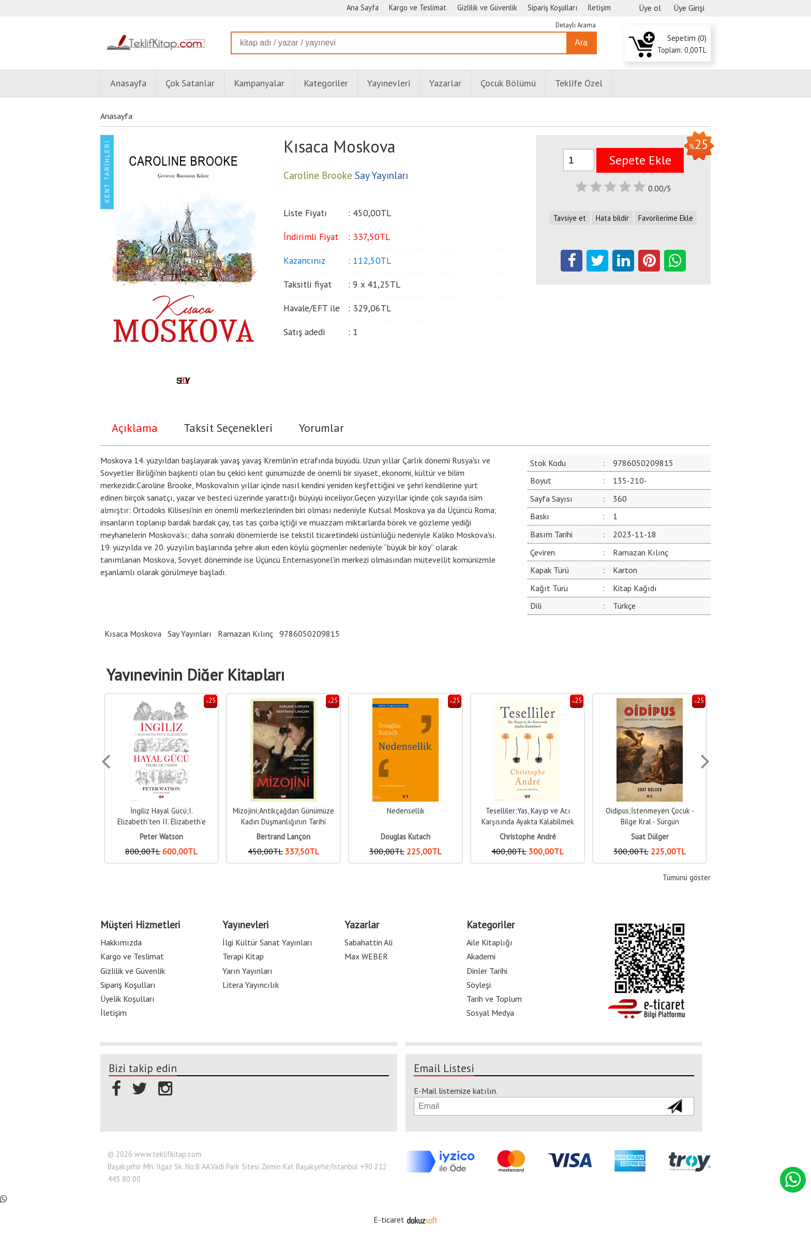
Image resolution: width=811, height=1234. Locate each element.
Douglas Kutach (405, 836)
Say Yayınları (190, 633)
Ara (581, 42)
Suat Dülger (650, 836)
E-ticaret (388, 1219)
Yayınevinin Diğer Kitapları (195, 675)
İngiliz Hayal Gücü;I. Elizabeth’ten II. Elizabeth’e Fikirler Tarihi (161, 822)
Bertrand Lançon (283, 836)
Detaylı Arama (575, 25)
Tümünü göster (687, 877)
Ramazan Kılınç (245, 633)
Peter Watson (161, 836)
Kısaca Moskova (132, 633)
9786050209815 (309, 633)
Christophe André (528, 836)
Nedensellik (406, 811)
